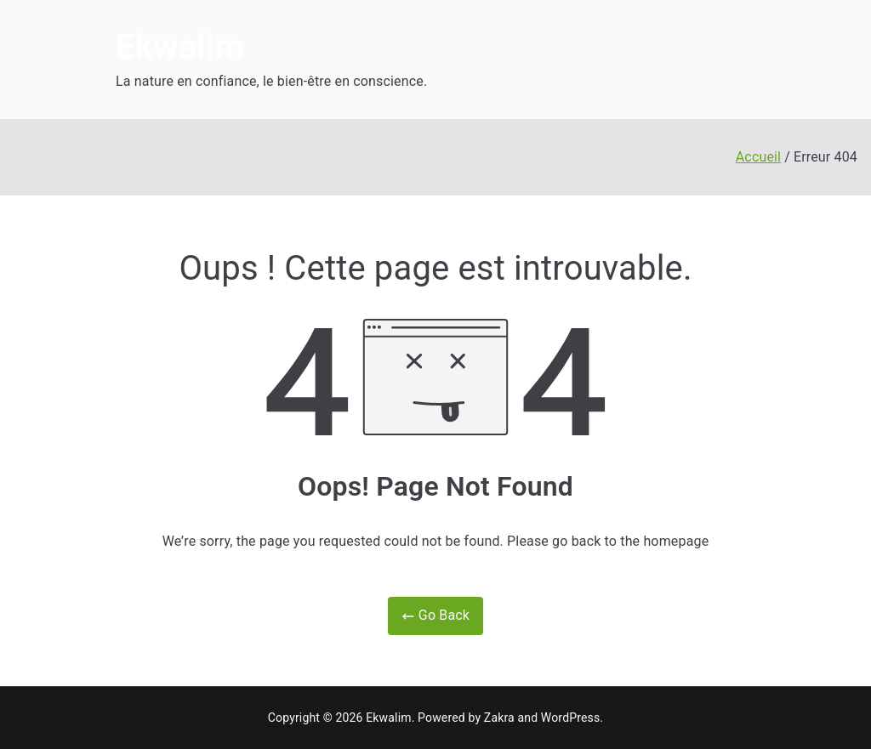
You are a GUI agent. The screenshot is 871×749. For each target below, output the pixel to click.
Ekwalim (180, 47)
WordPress (570, 717)
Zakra (499, 717)
